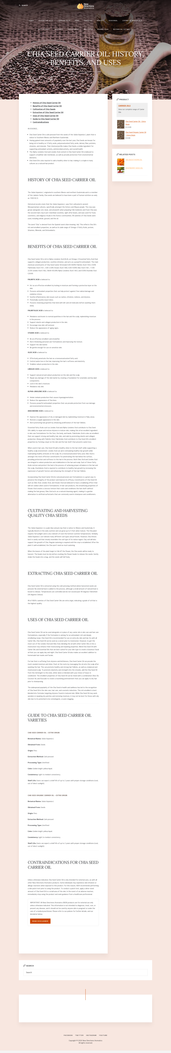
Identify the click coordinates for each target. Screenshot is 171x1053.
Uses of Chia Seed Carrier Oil (44, 114)
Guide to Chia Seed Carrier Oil (44, 117)
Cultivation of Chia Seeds (43, 108)
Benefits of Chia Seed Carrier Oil (46, 105)
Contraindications (40, 119)
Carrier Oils (76, 71)
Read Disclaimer (41, 918)
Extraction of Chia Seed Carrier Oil (46, 111)
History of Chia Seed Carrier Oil (45, 102)
